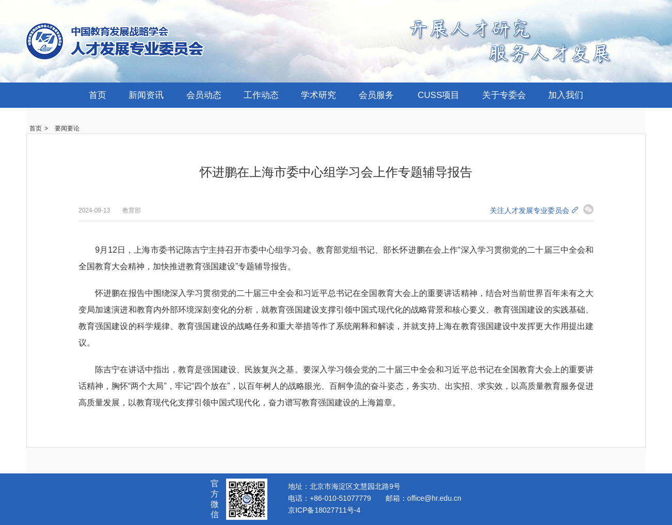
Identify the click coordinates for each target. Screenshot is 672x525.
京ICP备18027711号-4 (324, 510)
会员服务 (376, 95)
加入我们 (565, 95)
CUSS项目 (438, 95)
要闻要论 (67, 128)
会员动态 (203, 95)
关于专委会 (504, 95)
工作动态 (261, 95)
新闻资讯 (146, 95)
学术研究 (318, 95)
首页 (97, 95)
